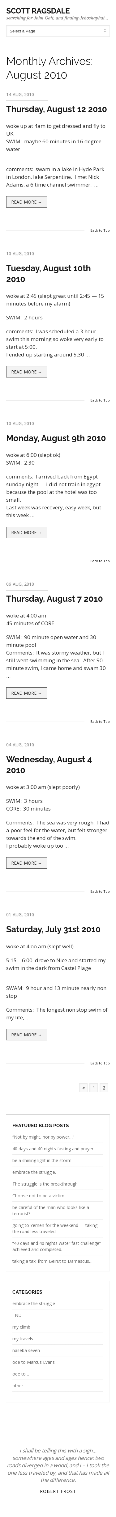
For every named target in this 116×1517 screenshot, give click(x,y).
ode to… (20, 1374)
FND (17, 1315)
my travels (22, 1339)
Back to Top (100, 230)
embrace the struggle (33, 1303)
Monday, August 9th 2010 (56, 438)
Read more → (26, 202)
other (17, 1385)
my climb (21, 1327)
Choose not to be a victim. (38, 1196)
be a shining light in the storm (41, 1160)
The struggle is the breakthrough (45, 1184)
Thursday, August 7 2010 (54, 599)
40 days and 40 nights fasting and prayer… (54, 1149)
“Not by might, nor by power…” (43, 1137)
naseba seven (26, 1350)
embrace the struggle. (34, 1172)
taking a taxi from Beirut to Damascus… (52, 1261)
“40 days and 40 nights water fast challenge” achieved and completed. (56, 1246)
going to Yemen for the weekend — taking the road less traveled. (54, 1228)
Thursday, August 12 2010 (56, 109)
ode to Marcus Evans (33, 1362)
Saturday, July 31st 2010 (53, 929)
